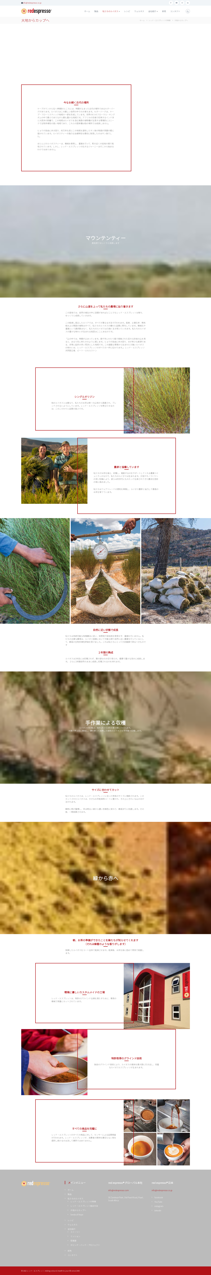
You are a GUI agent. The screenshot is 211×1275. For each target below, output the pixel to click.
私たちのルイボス (110, 11)
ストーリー (75, 1232)
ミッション (75, 1236)
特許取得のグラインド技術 (126, 1058)
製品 (96, 11)
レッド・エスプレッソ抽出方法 (84, 1205)
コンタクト (175, 11)
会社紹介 (152, 11)
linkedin (157, 1210)
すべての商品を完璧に (84, 1128)
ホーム (87, 11)
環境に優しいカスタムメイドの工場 (84, 992)
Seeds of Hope (76, 1214)
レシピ (127, 11)
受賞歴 (73, 1240)
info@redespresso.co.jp (32, 3)
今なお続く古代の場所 (76, 102)
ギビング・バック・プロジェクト (85, 1245)
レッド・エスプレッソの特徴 (83, 1201)
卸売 (164, 11)
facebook (158, 1197)
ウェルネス (139, 11)
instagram (158, 1206)
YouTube (158, 1201)
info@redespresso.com (118, 1190)
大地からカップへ (78, 1210)
